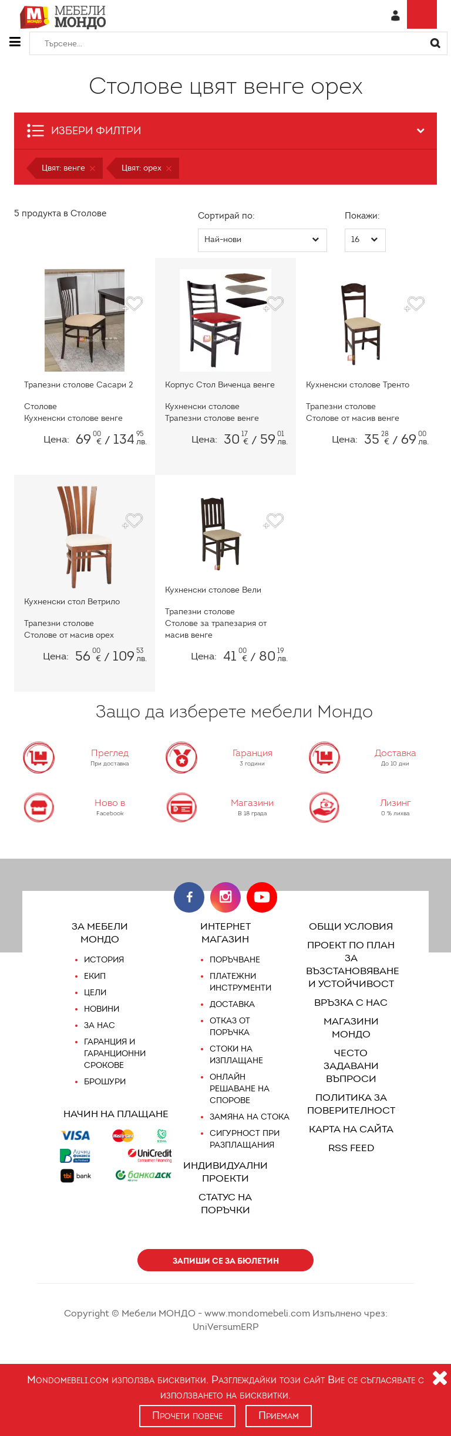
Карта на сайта (351, 1116)
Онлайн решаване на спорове (240, 1089)
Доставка (231, 1004)
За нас (99, 1025)
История (104, 960)
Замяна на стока (248, 1117)
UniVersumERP (380, 1313)
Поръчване (235, 960)
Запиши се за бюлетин (225, 1260)
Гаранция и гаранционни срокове (115, 1053)
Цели (95, 993)
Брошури (104, 1082)
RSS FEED (351, 1135)
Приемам (280, 1415)
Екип (95, 976)
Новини (102, 1009)
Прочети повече (187, 1415)
